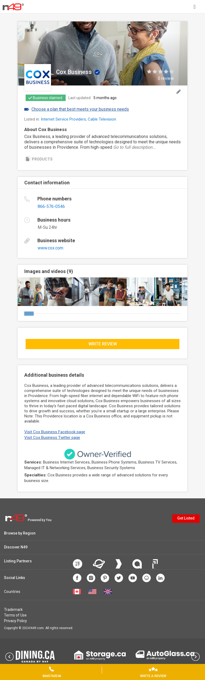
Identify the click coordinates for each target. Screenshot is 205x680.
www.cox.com (50, 248)
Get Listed (186, 518)
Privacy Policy (15, 621)
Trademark (13, 609)
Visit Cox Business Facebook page (54, 431)
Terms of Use (15, 615)
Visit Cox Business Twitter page (52, 437)
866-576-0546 (51, 206)
